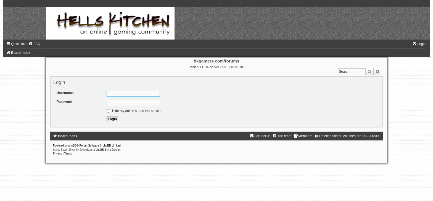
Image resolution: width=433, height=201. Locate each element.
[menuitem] (34, 44)
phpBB (72, 145)
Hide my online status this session (134, 111)
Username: (65, 93)
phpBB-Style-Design (108, 149)
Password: (65, 102)
